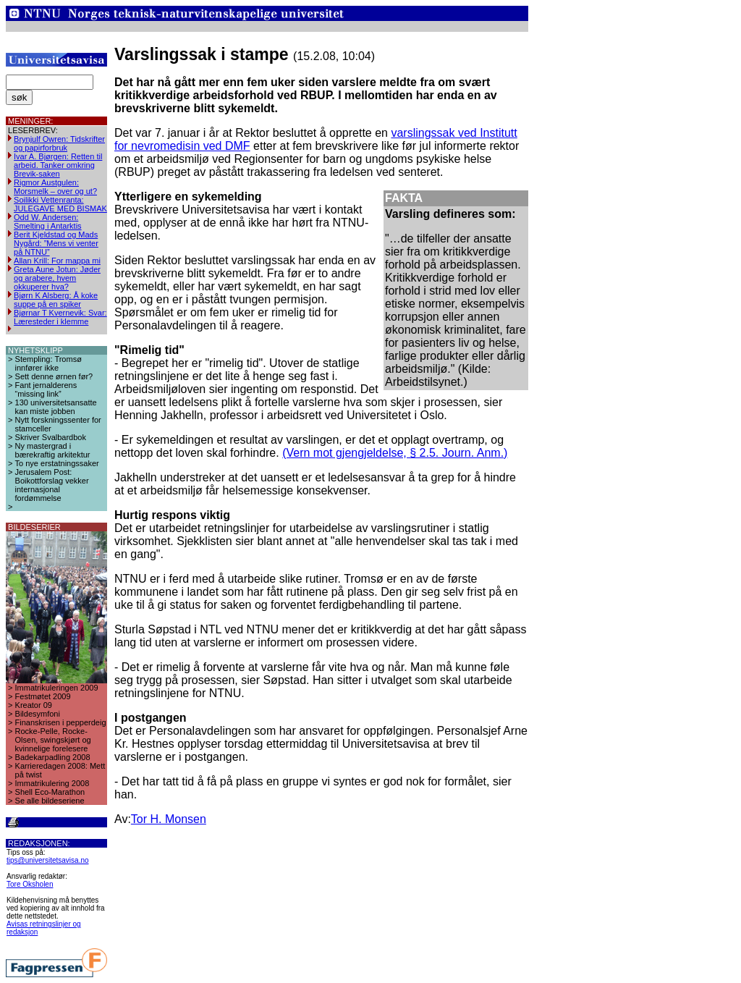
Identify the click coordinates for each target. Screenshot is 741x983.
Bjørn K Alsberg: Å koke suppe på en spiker (56, 299)
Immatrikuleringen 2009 (56, 687)
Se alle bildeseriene (50, 800)
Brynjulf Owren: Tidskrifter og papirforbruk (59, 143)
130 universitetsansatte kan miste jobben (56, 406)
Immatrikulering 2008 (52, 783)
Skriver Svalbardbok (50, 437)
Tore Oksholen (30, 884)
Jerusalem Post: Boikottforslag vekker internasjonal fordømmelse (52, 485)
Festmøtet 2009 (43, 696)
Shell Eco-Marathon (50, 792)
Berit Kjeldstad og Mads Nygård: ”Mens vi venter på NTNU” (56, 243)
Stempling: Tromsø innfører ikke (48, 363)
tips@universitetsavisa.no (48, 860)
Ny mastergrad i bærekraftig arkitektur (52, 450)
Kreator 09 (33, 705)
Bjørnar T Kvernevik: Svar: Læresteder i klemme (60, 317)
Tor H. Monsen (168, 819)
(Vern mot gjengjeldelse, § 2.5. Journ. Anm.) (394, 453)
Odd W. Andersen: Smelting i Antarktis (48, 221)
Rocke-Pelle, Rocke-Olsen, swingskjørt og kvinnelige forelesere (53, 740)
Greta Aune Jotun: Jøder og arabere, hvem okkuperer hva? (57, 278)
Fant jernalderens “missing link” (46, 389)
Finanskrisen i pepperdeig (60, 722)
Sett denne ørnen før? (54, 376)
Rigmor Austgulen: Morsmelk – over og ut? (55, 186)
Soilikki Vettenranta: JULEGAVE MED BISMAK (60, 204)
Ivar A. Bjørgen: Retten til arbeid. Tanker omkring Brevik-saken (58, 165)
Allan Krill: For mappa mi (57, 260)
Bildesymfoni (37, 713)
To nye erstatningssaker (57, 463)
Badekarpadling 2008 (52, 757)
